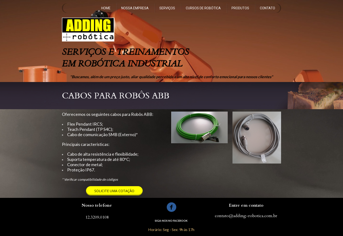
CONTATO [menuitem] (267, 8)
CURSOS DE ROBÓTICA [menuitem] (203, 8)
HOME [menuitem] (106, 8)
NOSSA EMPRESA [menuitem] (135, 8)
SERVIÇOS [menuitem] (167, 8)
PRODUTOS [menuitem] (240, 8)
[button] (114, 190)
